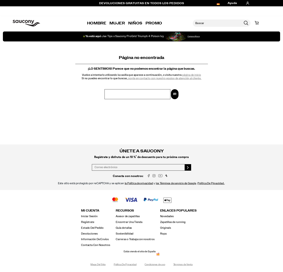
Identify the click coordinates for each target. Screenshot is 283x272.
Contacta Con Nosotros (95, 245)
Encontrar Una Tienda (129, 222)
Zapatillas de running (173, 222)
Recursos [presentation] (125, 210)
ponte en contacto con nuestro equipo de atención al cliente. (164, 78)
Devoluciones (89, 233)
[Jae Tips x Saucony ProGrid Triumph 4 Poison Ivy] (141, 36)
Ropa (163, 233)
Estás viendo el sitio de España (140, 251)
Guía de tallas (124, 227)
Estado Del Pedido (92, 227)
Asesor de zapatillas (128, 216)
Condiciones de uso (155, 264)
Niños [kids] (135, 23)
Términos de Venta (183, 264)
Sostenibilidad (124, 233)
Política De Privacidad (125, 264)
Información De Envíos (95, 239)
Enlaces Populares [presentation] (178, 210)
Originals (165, 227)
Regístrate (87, 222)
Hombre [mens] (96, 23)
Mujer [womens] (117, 23)
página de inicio (191, 74)
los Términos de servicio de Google (176, 183)
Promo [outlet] (153, 23)
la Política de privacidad (139, 183)
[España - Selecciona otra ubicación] (157, 254)
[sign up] (188, 167)
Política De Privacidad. (210, 183)
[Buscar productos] (217, 23)
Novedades (167, 216)
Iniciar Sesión (89, 216)
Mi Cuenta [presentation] (90, 210)
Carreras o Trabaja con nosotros (135, 239)
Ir (174, 94)
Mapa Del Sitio (98, 264)
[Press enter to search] (246, 23)
